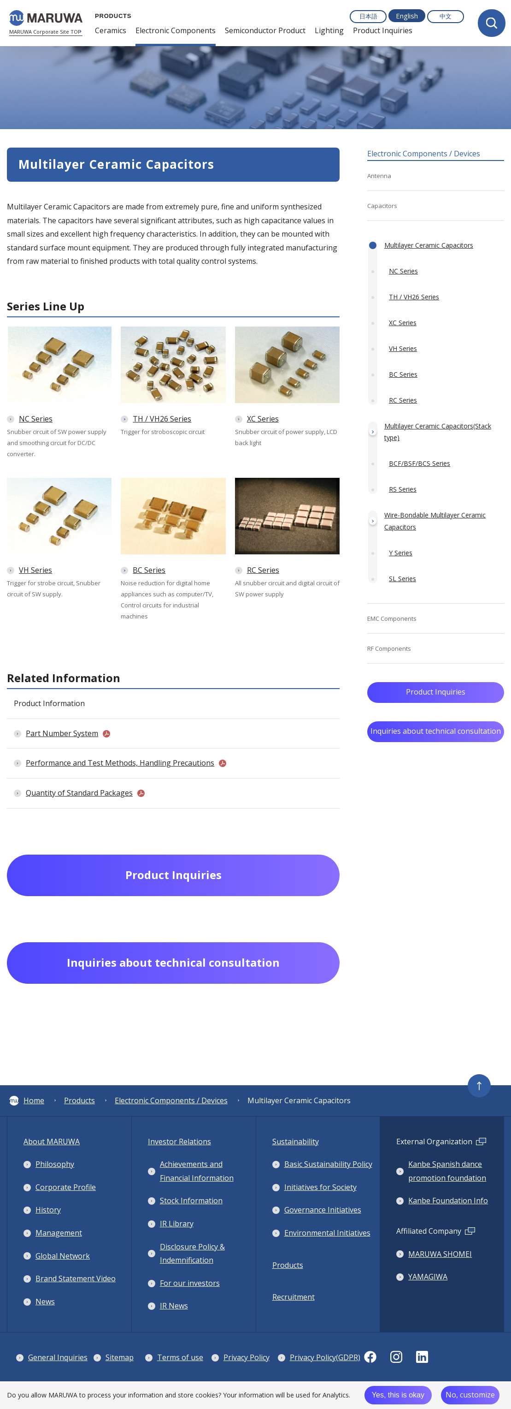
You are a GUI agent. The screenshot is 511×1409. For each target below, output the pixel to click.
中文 (446, 16)
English (407, 15)
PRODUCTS (111, 15)
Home (26, 1100)
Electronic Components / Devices (171, 1100)
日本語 (368, 16)
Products (79, 1100)
